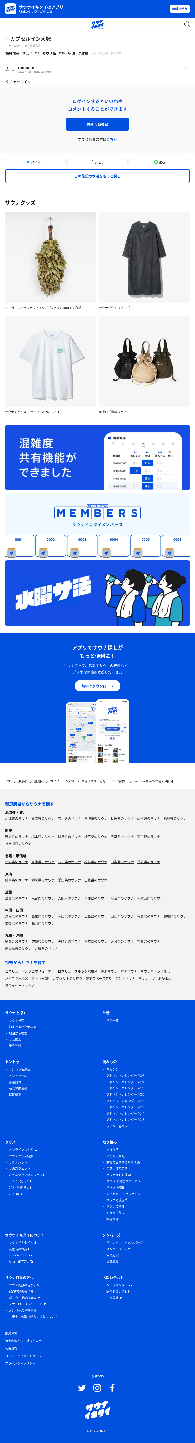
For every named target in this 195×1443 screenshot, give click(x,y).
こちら (111, 139)
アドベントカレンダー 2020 (125, 1107)
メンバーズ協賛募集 (22, 1310)
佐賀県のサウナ (43, 941)
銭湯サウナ (109, 971)
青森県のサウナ (43, 818)
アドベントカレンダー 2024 (125, 1082)
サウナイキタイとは (22, 1242)
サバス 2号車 (115, 1187)
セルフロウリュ (33, 971)
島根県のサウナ (43, 916)
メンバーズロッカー (120, 1249)
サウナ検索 (16, 1020)
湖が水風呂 (166, 978)
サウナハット (18, 1162)
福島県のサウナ (175, 818)
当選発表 (15, 1082)
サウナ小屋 (146, 978)
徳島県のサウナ (148, 916)
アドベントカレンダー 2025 (125, 1075)
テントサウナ (125, 978)
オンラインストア (21, 1149)
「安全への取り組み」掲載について (33, 1316)
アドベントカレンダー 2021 (125, 1101)
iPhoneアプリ (18, 1255)
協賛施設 (112, 1255)
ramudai (26, 67)
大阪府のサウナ (69, 897)
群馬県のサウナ (69, 836)
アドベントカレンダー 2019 (125, 1113)
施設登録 (15, 1045)
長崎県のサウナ (69, 941)
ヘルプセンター (117, 1285)
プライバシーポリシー (20, 1363)
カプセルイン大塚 (30, 38)
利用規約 (11, 1348)
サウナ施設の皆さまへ (24, 1285)
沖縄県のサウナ (46, 948)
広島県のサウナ (95, 916)
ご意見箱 (112, 1298)
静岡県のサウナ (43, 879)
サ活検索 (15, 1039)
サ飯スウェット (19, 1168)
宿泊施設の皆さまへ (22, 1291)
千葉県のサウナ (122, 836)
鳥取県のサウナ (16, 916)
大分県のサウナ (122, 941)
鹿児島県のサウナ (18, 948)
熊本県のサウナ (95, 941)
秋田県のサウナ (122, 818)
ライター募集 (115, 1126)
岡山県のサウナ (69, 916)
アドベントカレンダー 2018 (125, 1119)
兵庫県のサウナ (95, 897)
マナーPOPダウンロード (26, 1304)
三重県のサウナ (95, 879)
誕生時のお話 (18, 1249)
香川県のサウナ (175, 916)
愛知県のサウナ (69, 879)
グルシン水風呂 (86, 971)
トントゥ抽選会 (19, 1069)
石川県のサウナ (69, 861)
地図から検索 (18, 1033)
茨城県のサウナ (16, 836)
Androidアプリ (19, 1261)
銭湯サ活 (112, 1219)
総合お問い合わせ (118, 1291)
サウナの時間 (115, 1206)
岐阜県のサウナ (16, 879)
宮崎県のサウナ (148, 941)
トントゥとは (18, 1075)
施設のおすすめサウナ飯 (123, 1162)
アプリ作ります (117, 1168)
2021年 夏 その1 (20, 1181)
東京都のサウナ (148, 836)
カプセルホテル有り (67, 978)
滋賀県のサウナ (16, 897)
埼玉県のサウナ (95, 836)
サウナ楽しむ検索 (118, 1175)
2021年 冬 (16, 1194)
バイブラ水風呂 (16, 978)
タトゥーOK (40, 978)
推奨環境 (11, 1333)
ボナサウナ (129, 971)
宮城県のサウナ (95, 818)
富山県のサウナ (43, 861)
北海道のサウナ (16, 818)
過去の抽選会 (18, 1088)
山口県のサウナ (122, 916)
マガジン (112, 1069)
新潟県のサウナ (16, 861)
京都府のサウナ (43, 897)
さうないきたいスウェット (27, 1175)
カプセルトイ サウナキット (125, 1194)
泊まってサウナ (117, 1212)
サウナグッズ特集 (21, 1156)
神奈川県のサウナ (18, 843)
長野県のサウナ (148, 861)
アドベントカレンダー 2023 (125, 1088)
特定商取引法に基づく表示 (23, 1341)
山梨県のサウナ (122, 861)
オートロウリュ (59, 971)
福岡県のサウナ (16, 941)
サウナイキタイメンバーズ (124, 1242)
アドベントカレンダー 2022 (125, 1094)
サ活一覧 (112, 1020)
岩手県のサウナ (69, 818)
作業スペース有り (99, 978)
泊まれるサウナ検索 (22, 1027)
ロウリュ (11, 971)
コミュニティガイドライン (23, 1356)
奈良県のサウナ (122, 897)
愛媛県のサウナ (16, 923)
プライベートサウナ (20, 985)
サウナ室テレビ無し (155, 971)
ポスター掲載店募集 (22, 1298)
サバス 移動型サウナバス (123, 1181)
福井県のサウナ (95, 861)
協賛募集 (15, 1094)
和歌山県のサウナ (150, 897)
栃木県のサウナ (43, 836)
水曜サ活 (112, 1149)
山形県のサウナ (148, 818)
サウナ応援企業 (117, 1200)
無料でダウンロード (97, 685)
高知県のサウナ (43, 923)
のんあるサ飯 (115, 1156)
